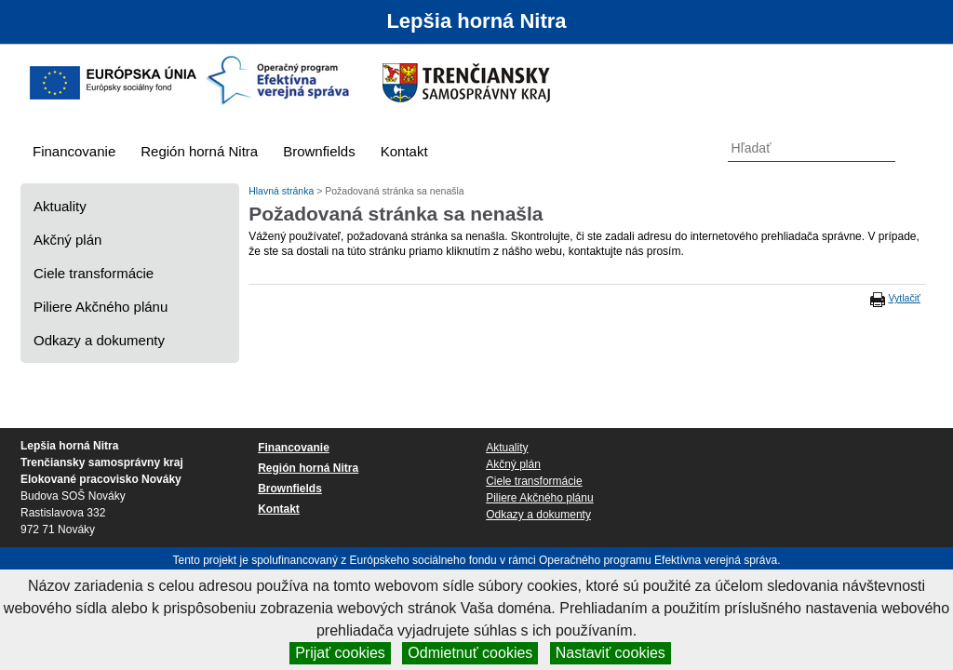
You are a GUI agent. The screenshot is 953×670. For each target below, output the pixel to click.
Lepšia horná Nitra (476, 21)
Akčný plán (67, 240)
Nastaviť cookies (610, 653)
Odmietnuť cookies (470, 653)
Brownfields (319, 151)
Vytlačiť (904, 297)
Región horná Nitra (199, 151)
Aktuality (60, 206)
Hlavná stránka (282, 190)
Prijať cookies (340, 653)
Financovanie (74, 151)
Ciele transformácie (94, 273)
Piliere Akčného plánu (101, 307)
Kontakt (404, 151)
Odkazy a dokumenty (99, 340)
